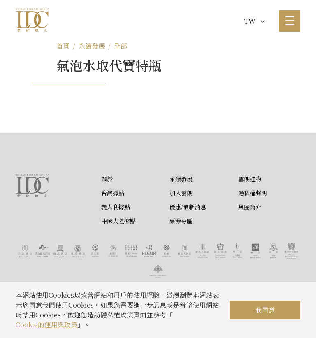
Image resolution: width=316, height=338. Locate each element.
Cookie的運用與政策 (46, 324)
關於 (107, 179)
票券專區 (181, 221)
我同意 (265, 310)
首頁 (63, 46)
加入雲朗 (181, 193)
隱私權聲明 (252, 193)
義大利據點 (115, 207)
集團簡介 (249, 207)
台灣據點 (112, 193)
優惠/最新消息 (188, 207)
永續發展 (92, 46)
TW (254, 21)
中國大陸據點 (118, 221)
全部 (120, 46)
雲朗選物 (249, 179)
